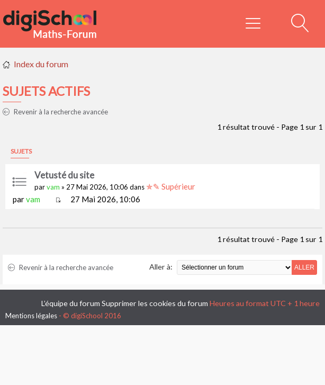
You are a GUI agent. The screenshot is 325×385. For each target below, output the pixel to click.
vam (53, 187)
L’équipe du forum (70, 303)
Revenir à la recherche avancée (55, 112)
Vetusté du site (64, 175)
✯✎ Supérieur (170, 186)
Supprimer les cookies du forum (155, 303)
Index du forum (41, 64)
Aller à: (161, 266)
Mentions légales (31, 315)
